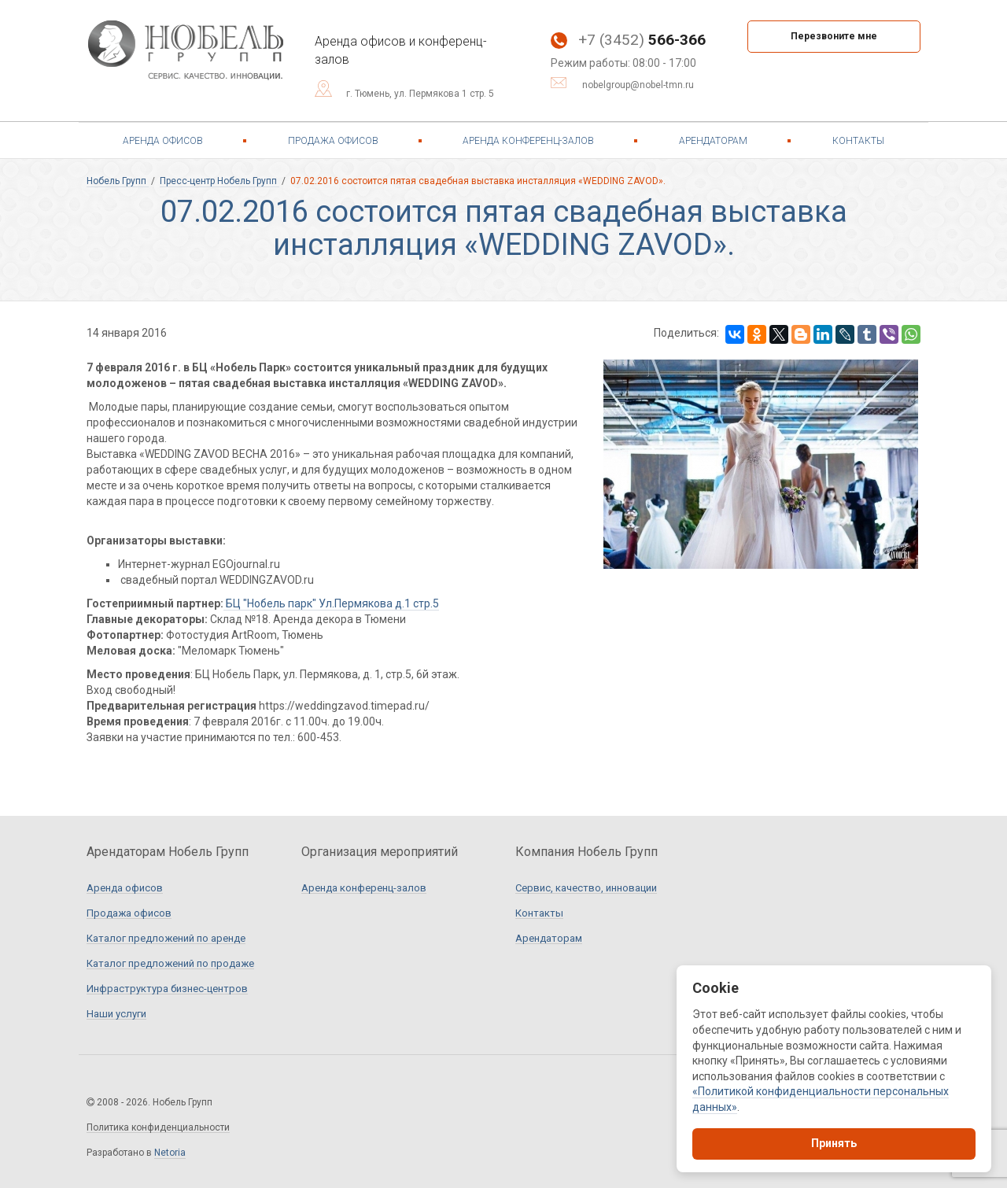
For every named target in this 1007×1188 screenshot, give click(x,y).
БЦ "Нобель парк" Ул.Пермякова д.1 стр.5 (331, 603)
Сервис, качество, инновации (586, 888)
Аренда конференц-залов (528, 140)
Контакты (858, 140)
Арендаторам (713, 140)
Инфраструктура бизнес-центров (167, 988)
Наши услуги (116, 1014)
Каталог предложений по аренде (166, 938)
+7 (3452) (628, 39)
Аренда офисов (163, 140)
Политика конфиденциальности (158, 1128)
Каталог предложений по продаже (170, 963)
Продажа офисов (333, 140)
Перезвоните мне (834, 36)
